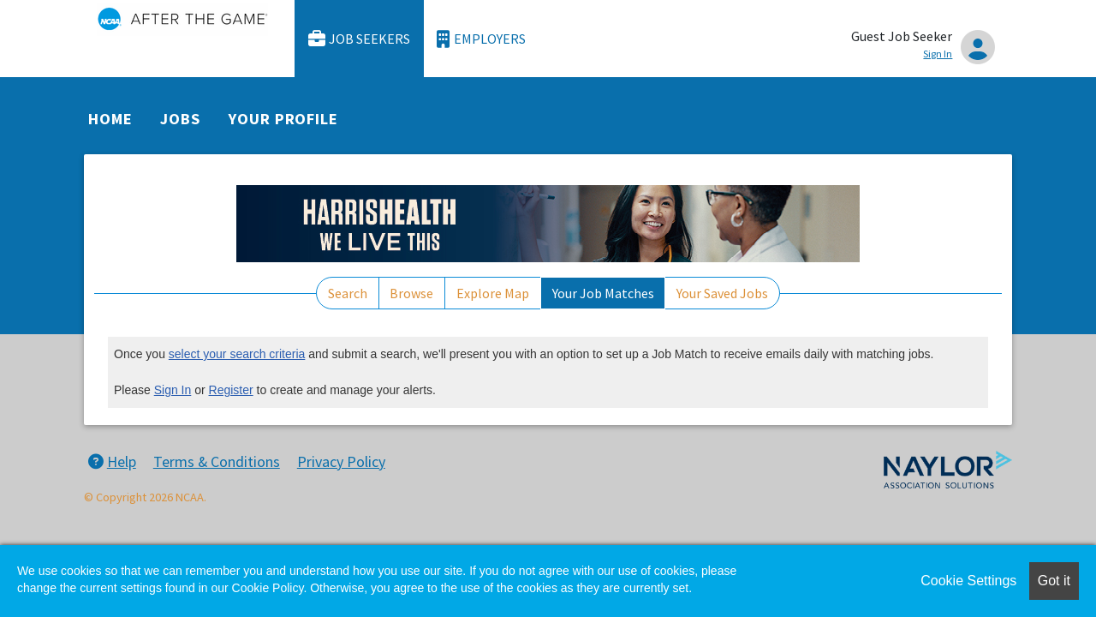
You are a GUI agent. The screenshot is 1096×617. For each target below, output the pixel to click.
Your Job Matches (603, 293)
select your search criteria (237, 354)
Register (231, 390)
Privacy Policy (341, 461)
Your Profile (283, 119)
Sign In (173, 390)
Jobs (180, 119)
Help (112, 461)
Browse (411, 293)
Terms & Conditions (216, 461)
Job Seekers (359, 39)
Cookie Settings (968, 580)
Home (110, 119)
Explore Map (492, 293)
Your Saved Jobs (722, 293)
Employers (481, 39)
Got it (1054, 580)
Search (347, 293)
